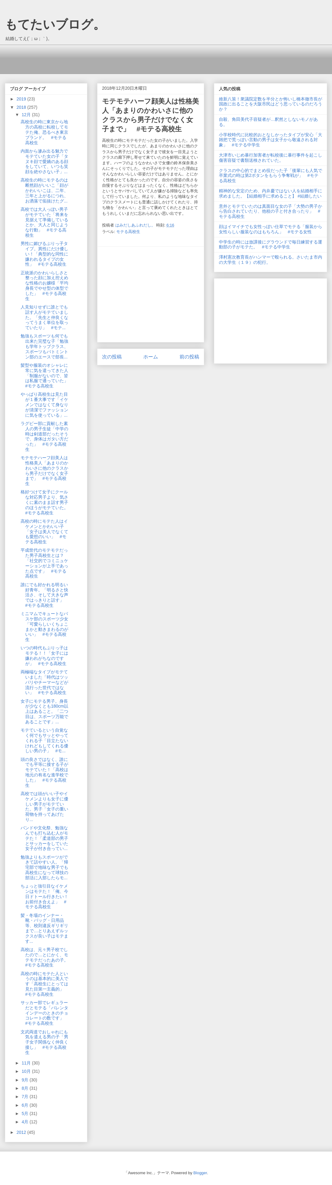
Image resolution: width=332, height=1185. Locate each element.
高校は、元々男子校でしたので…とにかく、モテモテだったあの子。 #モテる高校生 (47, 957)
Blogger (200, 1173)
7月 (26, 1096)
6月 (26, 1105)
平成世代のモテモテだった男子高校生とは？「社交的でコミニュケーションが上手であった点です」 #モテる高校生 (44, 563)
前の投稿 (189, 356)
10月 (27, 1071)
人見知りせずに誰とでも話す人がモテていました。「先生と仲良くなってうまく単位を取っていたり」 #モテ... (44, 317)
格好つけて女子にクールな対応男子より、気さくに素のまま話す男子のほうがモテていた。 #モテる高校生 (47, 502)
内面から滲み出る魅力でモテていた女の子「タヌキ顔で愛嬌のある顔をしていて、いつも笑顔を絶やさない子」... (44, 161)
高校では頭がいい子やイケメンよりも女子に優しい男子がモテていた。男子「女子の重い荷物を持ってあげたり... (44, 806)
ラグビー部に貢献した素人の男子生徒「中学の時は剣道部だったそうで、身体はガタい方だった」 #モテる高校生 (44, 436)
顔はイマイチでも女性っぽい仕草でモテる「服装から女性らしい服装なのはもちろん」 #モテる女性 (270, 229)
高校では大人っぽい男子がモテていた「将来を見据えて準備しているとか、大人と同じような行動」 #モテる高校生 (44, 222)
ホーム (150, 356)
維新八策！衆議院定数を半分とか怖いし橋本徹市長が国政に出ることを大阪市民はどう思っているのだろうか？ (270, 104)
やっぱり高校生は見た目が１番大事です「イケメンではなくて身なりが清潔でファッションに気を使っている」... (44, 404)
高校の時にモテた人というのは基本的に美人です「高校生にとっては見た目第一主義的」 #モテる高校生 (44, 984)
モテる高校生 (128, 231)
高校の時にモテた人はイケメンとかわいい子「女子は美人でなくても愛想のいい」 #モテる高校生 (44, 531)
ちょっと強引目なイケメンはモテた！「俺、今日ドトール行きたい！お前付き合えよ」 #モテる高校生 (44, 896)
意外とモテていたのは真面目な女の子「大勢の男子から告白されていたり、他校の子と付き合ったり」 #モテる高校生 (270, 211)
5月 (26, 1113)
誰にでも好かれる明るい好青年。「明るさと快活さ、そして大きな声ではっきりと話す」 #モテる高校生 (44, 595)
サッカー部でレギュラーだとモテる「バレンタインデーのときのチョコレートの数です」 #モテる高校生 (44, 1013)
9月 (26, 1079)
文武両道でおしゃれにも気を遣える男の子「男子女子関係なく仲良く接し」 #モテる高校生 (44, 1042)
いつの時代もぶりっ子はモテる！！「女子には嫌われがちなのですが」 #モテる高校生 (44, 655)
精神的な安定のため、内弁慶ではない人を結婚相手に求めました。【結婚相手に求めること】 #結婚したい (270, 193)
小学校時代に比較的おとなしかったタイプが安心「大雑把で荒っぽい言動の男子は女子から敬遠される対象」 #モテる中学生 (270, 140)
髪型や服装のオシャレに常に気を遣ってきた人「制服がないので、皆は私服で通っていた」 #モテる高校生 (47, 375)
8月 (26, 1088)
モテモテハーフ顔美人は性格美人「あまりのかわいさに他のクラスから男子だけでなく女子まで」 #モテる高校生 (44, 470)
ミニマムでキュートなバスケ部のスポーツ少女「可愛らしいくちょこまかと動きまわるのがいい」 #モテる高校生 (44, 626)
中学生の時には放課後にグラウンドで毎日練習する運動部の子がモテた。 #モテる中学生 (270, 244)
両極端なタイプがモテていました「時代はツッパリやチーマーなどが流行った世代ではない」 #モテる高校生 (44, 682)
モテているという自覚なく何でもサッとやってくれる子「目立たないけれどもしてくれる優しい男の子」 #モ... (44, 740)
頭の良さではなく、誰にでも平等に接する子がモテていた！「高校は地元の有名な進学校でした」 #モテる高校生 (44, 772)
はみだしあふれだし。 (135, 225)
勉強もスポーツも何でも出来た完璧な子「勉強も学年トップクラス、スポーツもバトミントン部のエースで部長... (44, 346)
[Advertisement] (121, 58)
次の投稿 (112, 356)
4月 (26, 1121)
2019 (22, 98)
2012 (22, 1132)
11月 (27, 1062)
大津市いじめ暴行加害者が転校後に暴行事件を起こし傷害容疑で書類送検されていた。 (270, 158)
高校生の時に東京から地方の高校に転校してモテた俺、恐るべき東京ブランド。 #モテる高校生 (44, 132)
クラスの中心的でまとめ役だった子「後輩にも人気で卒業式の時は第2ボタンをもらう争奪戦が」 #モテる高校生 (270, 175)
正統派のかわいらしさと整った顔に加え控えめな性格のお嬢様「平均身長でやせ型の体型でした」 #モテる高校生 (44, 285)
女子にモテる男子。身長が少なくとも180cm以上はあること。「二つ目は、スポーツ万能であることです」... (44, 711)
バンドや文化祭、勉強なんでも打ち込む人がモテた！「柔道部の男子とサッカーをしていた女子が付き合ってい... (44, 838)
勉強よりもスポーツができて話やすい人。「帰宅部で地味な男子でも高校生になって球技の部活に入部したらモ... (44, 867)
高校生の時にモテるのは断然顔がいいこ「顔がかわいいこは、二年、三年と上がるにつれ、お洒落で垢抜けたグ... (44, 190)
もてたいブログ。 (55, 24)
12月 (27, 114)
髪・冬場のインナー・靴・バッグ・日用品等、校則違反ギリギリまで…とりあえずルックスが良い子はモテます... (44, 928)
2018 (22, 107)
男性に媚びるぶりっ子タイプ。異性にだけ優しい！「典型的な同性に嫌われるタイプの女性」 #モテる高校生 (44, 254)
